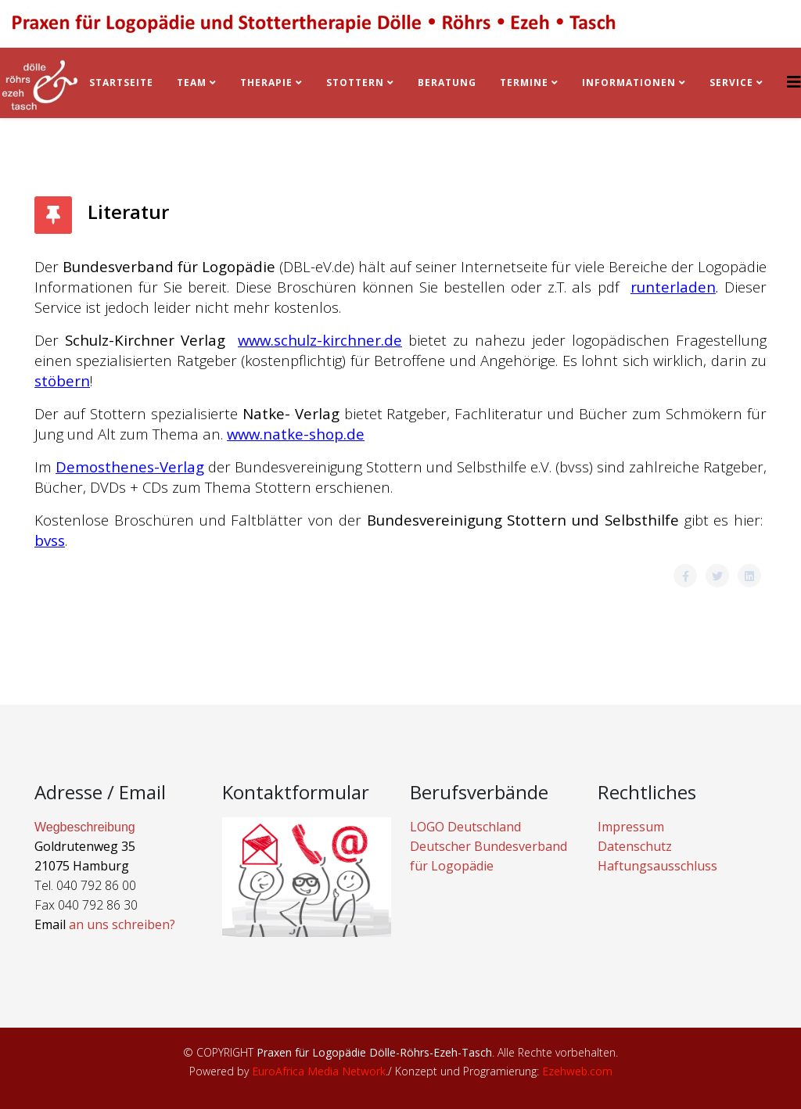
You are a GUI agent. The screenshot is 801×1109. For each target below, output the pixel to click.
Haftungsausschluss (657, 865)
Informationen (629, 82)
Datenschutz (635, 846)
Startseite (121, 82)
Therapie (266, 82)
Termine (525, 82)
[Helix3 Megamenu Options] (794, 82)
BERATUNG (447, 82)
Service (731, 82)
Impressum (631, 826)
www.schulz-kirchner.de (320, 340)
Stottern (355, 82)
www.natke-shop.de (296, 433)
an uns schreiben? (122, 924)
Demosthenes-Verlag (130, 466)
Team (192, 82)
